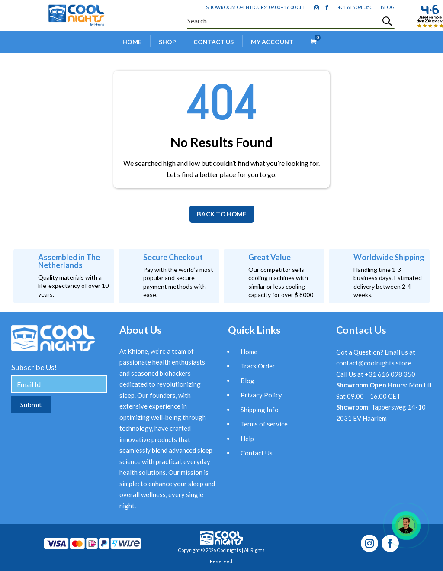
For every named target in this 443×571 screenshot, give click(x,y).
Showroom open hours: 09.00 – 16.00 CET (255, 7)
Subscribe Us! (34, 367)
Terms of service (264, 424)
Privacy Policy (261, 395)
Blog (247, 380)
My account (272, 41)
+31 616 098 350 (355, 7)
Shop (167, 41)
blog (388, 7)
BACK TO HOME (222, 214)
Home (131, 41)
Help (247, 438)
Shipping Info (260, 409)
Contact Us (213, 41)
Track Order (258, 366)
